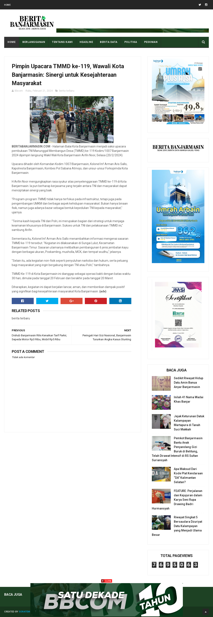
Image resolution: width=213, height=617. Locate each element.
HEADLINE (86, 42)
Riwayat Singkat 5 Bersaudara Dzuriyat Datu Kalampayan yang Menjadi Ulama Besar (177, 526)
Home (7, 5)
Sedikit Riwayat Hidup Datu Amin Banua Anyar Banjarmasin (188, 382)
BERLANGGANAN (33, 42)
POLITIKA (130, 42)
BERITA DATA (108, 42)
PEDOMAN (151, 42)
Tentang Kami (62, 42)
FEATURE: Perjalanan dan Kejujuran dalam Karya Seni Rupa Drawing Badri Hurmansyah (177, 499)
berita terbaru (66, 90)
